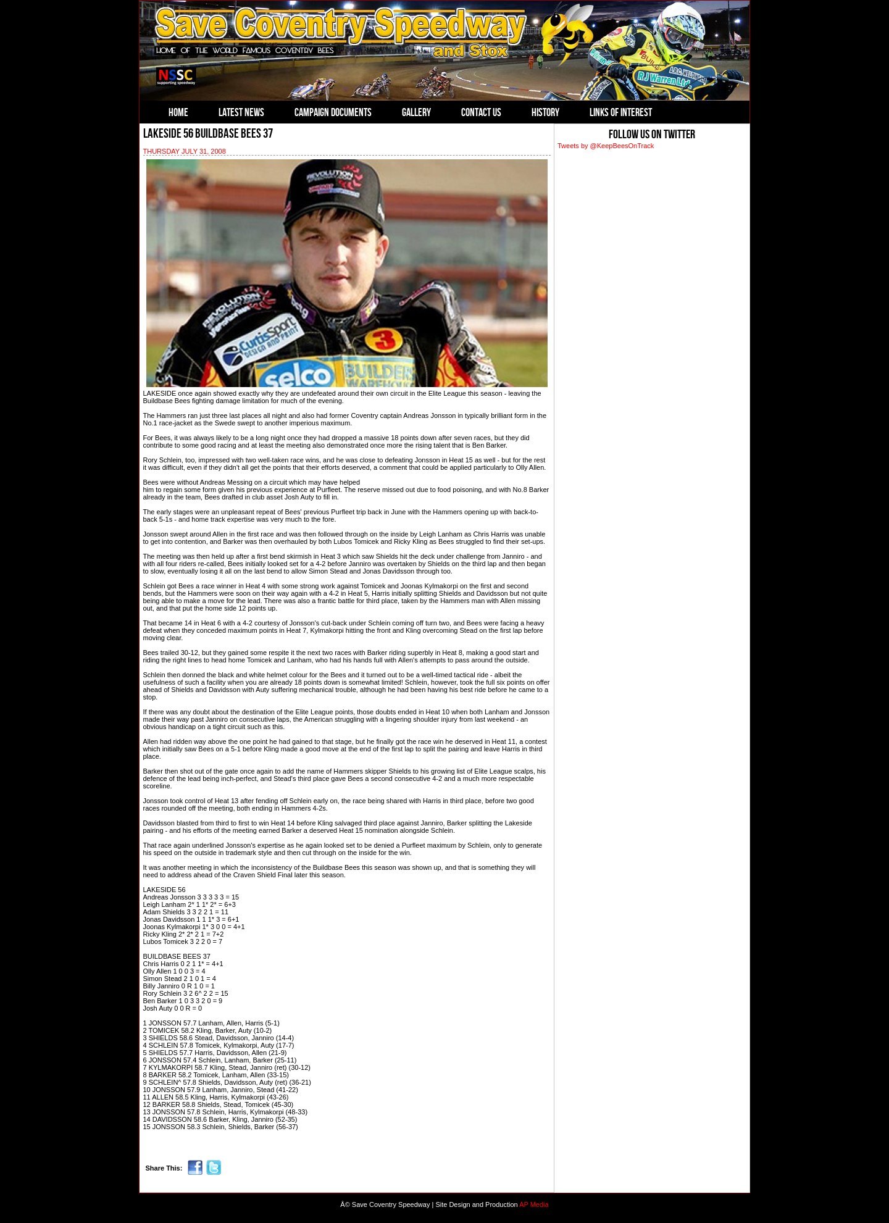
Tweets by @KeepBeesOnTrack (605, 145)
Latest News (241, 112)
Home (178, 112)
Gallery (416, 112)
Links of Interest (621, 112)
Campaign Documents (333, 112)
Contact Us (481, 112)
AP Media (534, 1204)
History (545, 112)
